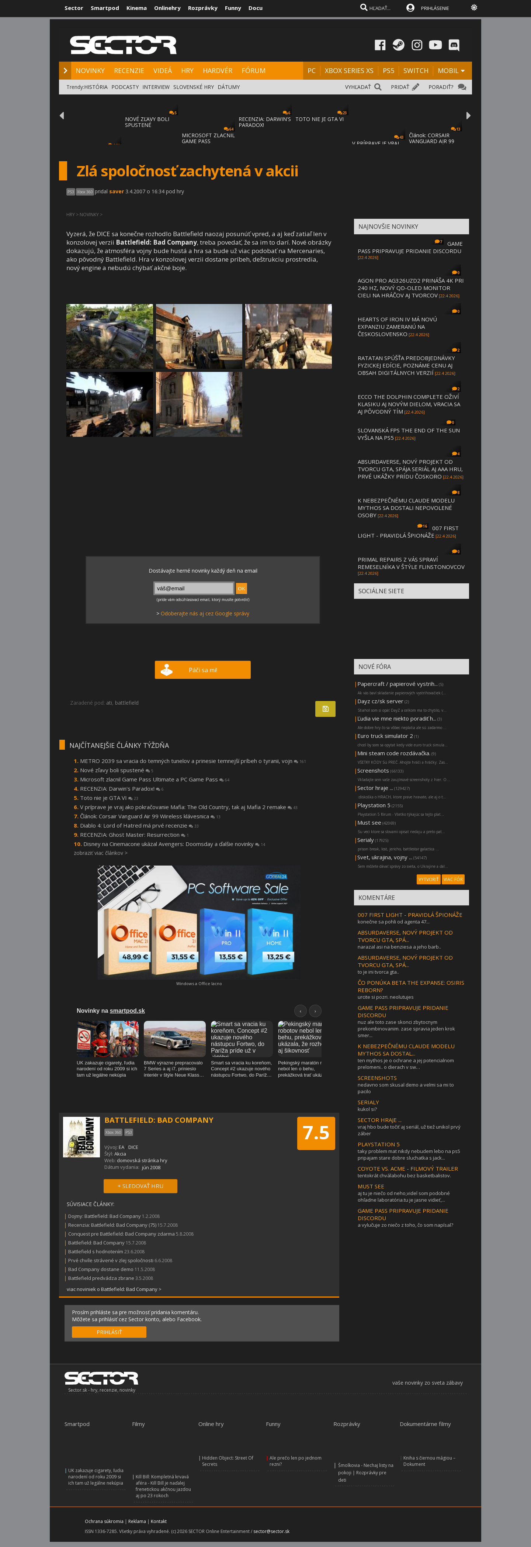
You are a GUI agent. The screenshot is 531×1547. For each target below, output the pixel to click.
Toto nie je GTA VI (109, 797)
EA (121, 1147)
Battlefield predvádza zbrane (101, 1278)
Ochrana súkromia (104, 1521)
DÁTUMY (229, 86)
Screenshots (373, 770)
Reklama (137, 1521)
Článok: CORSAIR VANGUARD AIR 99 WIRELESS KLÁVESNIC (435, 141)
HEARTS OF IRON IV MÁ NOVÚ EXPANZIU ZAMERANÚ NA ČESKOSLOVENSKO (397, 326)
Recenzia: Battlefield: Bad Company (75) (112, 1225)
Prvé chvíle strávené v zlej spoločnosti (110, 1260)
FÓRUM (254, 70)
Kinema (136, 7)
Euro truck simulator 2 (385, 735)
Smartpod (105, 7)
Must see (369, 822)
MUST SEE (371, 1186)
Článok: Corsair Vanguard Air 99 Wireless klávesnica (150, 816)
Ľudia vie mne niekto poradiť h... (396, 718)
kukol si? (367, 1109)
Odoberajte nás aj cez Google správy (205, 613)
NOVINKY (90, 70)
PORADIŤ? (440, 86)
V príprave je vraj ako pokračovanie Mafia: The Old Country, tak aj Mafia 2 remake (189, 807)
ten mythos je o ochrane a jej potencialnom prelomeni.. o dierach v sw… (406, 1063)
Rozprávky (203, 7)
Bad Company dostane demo (100, 1269)
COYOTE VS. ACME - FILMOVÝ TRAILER (408, 1168)
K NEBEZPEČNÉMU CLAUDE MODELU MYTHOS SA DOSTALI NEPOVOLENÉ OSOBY (406, 508)
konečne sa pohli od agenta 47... (394, 921)
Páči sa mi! (203, 670)
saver (116, 191)
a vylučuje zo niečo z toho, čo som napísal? (405, 1225)
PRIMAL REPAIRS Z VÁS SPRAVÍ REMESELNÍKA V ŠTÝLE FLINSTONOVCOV (411, 563)
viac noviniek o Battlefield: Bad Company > (114, 1289)
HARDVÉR (217, 70)
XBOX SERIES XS (349, 70)
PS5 (388, 70)
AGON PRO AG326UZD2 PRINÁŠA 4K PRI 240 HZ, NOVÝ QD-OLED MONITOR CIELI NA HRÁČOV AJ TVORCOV (411, 288)
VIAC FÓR (453, 879)
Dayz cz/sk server (380, 701)
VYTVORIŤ (429, 879)
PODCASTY (125, 86)
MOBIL (448, 70)
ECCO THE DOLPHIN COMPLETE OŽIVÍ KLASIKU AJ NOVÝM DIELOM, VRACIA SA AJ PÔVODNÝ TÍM (409, 404)
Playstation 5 (374, 805)
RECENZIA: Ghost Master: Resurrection (134, 834)
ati (109, 702)
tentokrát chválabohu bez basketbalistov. (404, 1175)
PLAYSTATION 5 (379, 1144)
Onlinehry (167, 7)
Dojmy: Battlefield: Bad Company (104, 1216)
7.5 (316, 1132)
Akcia (120, 1153)
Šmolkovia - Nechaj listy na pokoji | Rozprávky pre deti (365, 1472)
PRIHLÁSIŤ (109, 1332)
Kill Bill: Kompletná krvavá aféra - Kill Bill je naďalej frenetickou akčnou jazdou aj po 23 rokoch (163, 1486)
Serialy (365, 839)
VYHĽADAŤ (358, 86)
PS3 (70, 191)
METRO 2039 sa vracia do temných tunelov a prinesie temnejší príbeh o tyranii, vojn (193, 760)
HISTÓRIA (96, 86)
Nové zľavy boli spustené (116, 770)
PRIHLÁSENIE (435, 8)
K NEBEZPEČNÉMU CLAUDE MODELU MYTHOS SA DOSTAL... (406, 1049)
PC (312, 70)
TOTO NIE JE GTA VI (319, 118)
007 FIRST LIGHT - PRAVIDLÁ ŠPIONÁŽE (408, 531)
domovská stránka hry (142, 1160)
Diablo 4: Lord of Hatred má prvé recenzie (139, 825)
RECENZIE (129, 70)
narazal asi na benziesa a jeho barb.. (399, 946)
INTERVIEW (156, 86)
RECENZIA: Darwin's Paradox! (122, 788)
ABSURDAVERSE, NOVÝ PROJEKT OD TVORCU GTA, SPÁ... (405, 936)
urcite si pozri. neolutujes (386, 997)
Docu (256, 7)
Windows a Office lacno (199, 983)
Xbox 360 (85, 191)
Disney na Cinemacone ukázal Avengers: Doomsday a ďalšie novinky (174, 843)
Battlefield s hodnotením (95, 1251)
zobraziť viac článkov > (101, 852)
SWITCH (415, 70)
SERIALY (368, 1102)
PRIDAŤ (400, 86)
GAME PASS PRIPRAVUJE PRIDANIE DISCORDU (410, 247)
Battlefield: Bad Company (96, 1242)
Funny (233, 7)
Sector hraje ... (375, 787)
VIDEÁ (162, 70)
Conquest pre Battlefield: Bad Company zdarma (121, 1233)
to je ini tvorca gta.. (378, 971)
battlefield (127, 702)
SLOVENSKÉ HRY (193, 86)
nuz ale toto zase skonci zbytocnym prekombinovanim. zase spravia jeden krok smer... (406, 1029)
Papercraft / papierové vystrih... (397, 683)
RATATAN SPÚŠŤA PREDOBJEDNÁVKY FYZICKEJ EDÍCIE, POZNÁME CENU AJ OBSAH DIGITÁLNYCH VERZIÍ (406, 365)
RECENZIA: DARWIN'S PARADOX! (265, 121)
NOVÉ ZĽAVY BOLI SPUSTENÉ (147, 121)
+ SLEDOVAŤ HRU (140, 1185)
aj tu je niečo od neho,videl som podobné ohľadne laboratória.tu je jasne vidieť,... (404, 1196)
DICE (133, 1147)
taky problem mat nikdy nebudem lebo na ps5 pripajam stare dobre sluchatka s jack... (409, 1154)
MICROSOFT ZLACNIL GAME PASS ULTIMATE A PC (208, 141)
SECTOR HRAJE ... (380, 1119)
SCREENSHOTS (377, 1077)
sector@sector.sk (271, 1531)
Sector (74, 7)
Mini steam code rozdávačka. (393, 753)
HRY (187, 70)
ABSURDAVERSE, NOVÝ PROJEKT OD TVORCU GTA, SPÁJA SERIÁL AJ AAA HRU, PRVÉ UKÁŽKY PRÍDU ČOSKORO (410, 469)
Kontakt (159, 1521)
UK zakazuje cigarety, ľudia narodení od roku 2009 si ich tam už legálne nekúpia (96, 1476)
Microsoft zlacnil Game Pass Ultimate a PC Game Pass (154, 779)
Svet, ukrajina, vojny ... (384, 857)
